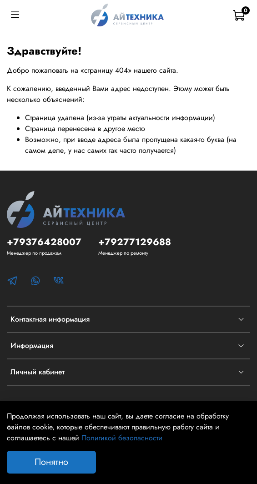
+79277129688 (134, 242)
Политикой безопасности (121, 438)
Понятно (51, 462)
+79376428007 (44, 242)
